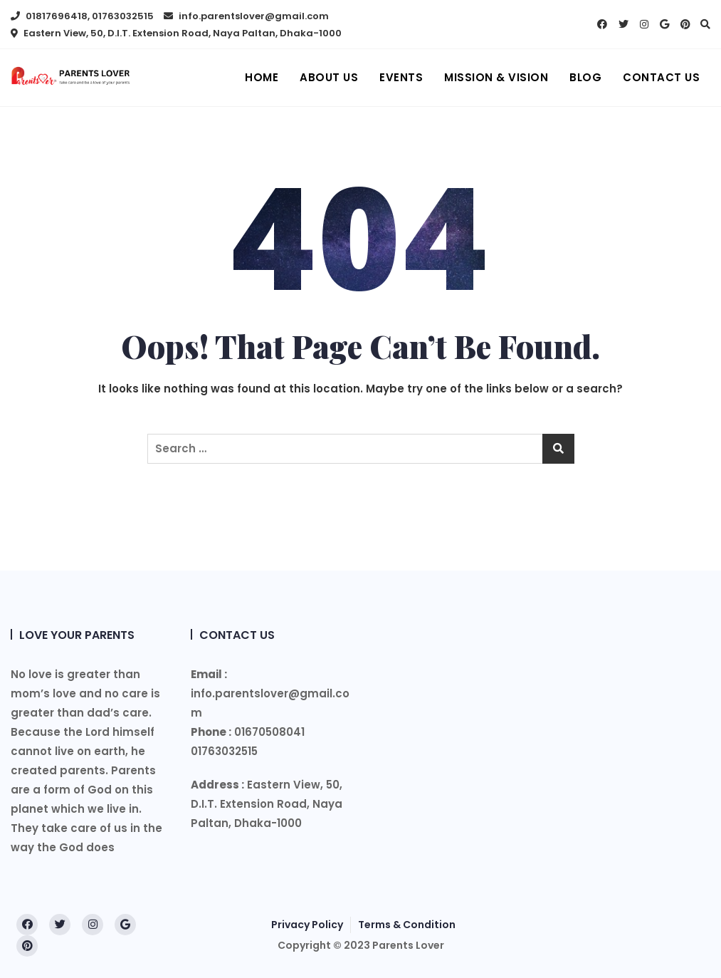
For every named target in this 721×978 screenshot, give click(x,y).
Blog (585, 77)
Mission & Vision (496, 77)
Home (261, 77)
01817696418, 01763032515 (82, 16)
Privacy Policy (307, 924)
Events (401, 77)
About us (329, 77)
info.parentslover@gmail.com (246, 16)
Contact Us (661, 77)
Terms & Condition (407, 924)
